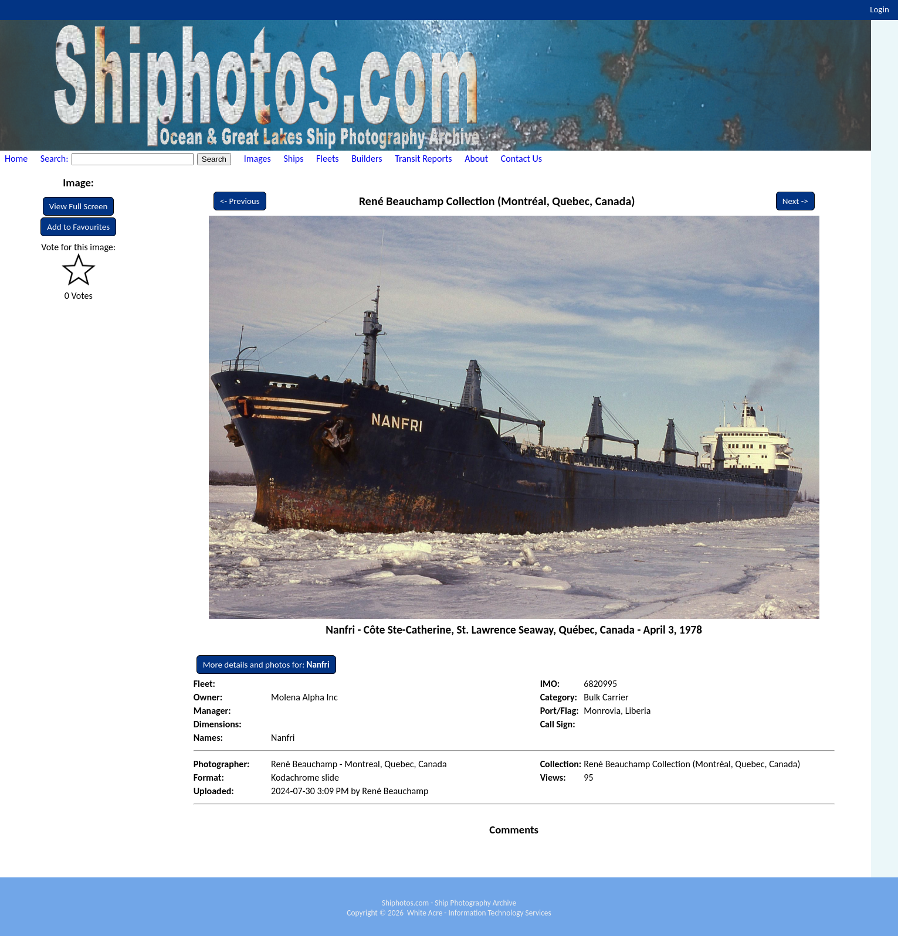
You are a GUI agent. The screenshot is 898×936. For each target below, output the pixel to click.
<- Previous (240, 201)
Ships (293, 158)
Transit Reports (423, 158)
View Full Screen (78, 206)
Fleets (327, 158)
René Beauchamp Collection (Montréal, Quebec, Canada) (497, 201)
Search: (55, 158)
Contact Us (521, 158)
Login (879, 9)
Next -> (795, 201)
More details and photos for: (266, 664)
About (476, 158)
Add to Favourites (78, 227)
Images (257, 158)
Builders (366, 158)
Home (16, 158)
